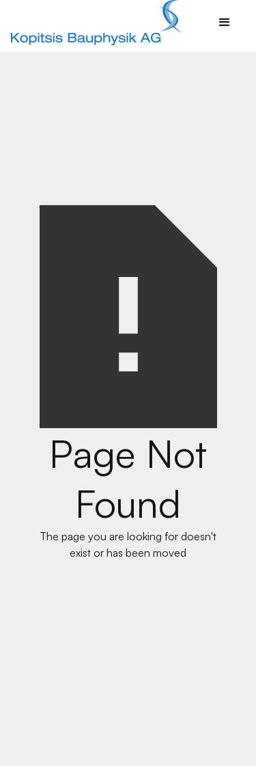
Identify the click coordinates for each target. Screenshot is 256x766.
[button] (224, 22)
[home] (93, 23)
